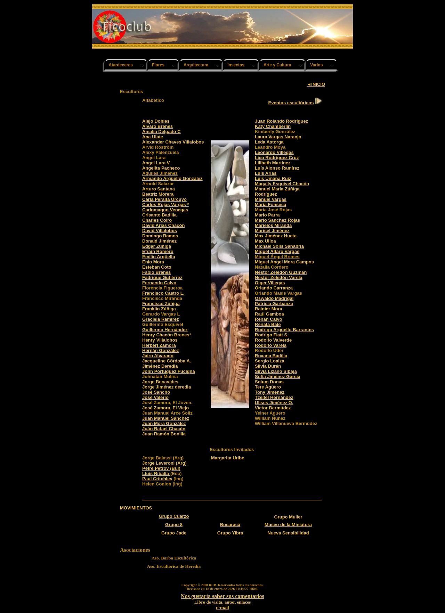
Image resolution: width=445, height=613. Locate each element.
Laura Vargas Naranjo (278, 136)
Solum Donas (269, 381)
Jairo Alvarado (157, 355)
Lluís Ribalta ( (157, 473)
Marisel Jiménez (272, 230)
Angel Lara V (156, 162)
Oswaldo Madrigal (274, 298)
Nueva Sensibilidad (288, 533)
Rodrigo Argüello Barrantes (284, 329)
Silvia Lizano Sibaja (276, 371)
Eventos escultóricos (291, 102)
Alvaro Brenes (157, 126)
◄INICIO (316, 84)
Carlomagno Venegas (165, 209)
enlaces (244, 602)
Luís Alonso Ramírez (277, 168)
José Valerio (155, 397)
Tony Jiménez (269, 392)
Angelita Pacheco (161, 168)
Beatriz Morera (157, 194)
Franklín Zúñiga (159, 308)
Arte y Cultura (277, 65)
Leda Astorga (269, 142)
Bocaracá (230, 524)
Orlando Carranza (274, 288)
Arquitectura (196, 65)
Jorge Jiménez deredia (166, 387)
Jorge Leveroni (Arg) (164, 463)
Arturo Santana (158, 188)
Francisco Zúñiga (161, 303)
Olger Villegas (270, 282)
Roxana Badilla (271, 355)
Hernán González (160, 350)
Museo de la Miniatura (288, 524)
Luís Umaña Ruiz (273, 178)
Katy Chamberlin (273, 126)
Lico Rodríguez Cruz (277, 157)
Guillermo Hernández (165, 329)
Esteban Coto (156, 267)
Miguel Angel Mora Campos (284, 261)
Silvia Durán (268, 366)
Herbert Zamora (159, 345)
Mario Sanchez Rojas (277, 220)
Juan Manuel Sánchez (165, 418)
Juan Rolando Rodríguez (281, 121)
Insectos (235, 65)
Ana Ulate (152, 136)
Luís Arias (265, 173)
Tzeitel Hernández (274, 397)
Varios (316, 65)
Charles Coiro (157, 220)
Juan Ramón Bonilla (164, 433)
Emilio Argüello (158, 256)
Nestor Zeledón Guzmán (281, 272)
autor (230, 602)
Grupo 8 (174, 524)
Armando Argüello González (172, 178)
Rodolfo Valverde (273, 340)
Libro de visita (208, 602)
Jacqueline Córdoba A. (166, 360)
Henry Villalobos (160, 340)
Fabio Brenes (156, 272)
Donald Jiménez (159, 241)
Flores (158, 65)
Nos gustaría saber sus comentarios (222, 596)
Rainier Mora (268, 308)
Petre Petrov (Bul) (161, 468)
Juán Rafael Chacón (163, 428)
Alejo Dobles (156, 121)
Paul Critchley (157, 478)
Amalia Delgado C (161, 131)
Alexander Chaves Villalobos (173, 142)
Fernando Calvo (159, 282)
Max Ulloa (265, 241)
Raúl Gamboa (269, 314)
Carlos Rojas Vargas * (165, 204)
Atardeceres (121, 65)
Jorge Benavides (160, 381)
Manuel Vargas (270, 199)
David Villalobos (159, 230)
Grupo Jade (173, 533)
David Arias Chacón (163, 225)
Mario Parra (267, 215)
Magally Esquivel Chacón (282, 183)
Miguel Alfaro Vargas (277, 251)
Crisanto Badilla (159, 215)
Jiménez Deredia (160, 366)
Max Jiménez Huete (276, 235)
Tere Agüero (268, 387)
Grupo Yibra (230, 533)
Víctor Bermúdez (273, 407)
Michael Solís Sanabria (279, 246)
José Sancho (156, 392)
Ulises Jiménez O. (274, 402)
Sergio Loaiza (269, 360)
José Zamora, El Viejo (165, 407)
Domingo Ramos (160, 235)
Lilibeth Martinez (273, 162)
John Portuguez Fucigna (168, 371)
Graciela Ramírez (160, 319)
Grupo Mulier (288, 517)
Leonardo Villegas (274, 152)
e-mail (222, 607)
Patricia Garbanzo (274, 303)
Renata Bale (268, 324)
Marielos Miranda (273, 225)
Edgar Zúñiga (156, 246)
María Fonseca (270, 204)
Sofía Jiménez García (277, 376)
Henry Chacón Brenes (165, 334)
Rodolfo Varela (270, 345)
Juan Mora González (164, 423)
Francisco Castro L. (163, 293)
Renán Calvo (268, 319)
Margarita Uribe (227, 457)
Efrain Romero (157, 251)
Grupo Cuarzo (174, 516)
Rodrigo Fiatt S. (272, 334)
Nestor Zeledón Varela (278, 277)
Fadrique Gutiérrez (162, 277)
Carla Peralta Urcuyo (164, 199)
